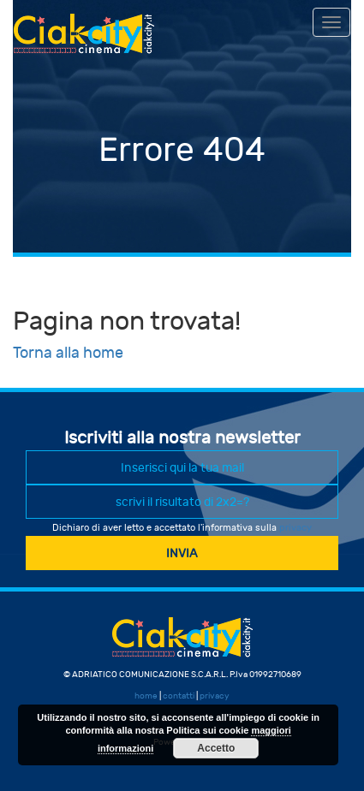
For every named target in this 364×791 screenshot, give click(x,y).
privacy (295, 527)
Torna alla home (68, 353)
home (146, 696)
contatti (178, 696)
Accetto (216, 748)
